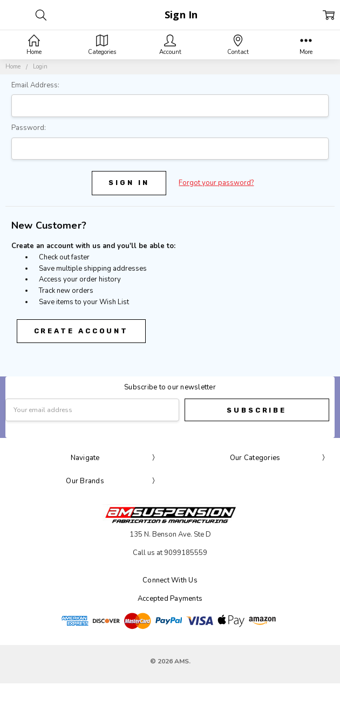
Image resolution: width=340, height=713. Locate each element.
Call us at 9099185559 (170, 553)
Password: (28, 128)
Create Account (81, 331)
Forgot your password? (216, 183)
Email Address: (35, 85)
